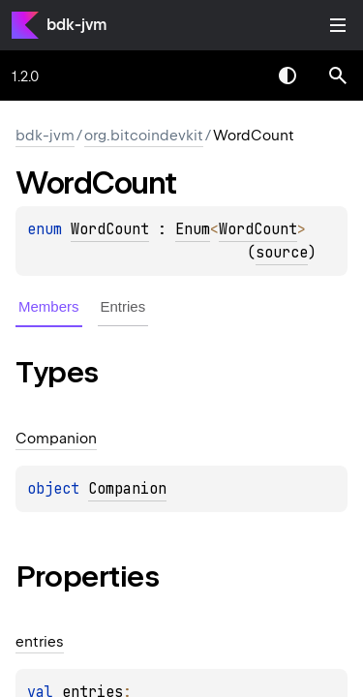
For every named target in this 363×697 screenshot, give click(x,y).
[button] (338, 75)
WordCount (110, 229)
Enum (192, 229)
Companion (127, 489)
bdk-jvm (76, 24)
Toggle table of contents (338, 25)
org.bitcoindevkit (143, 135)
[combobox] (237, 75)
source (282, 252)
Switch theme (287, 75)
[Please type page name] (338, 75)
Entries (123, 306)
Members (48, 306)
